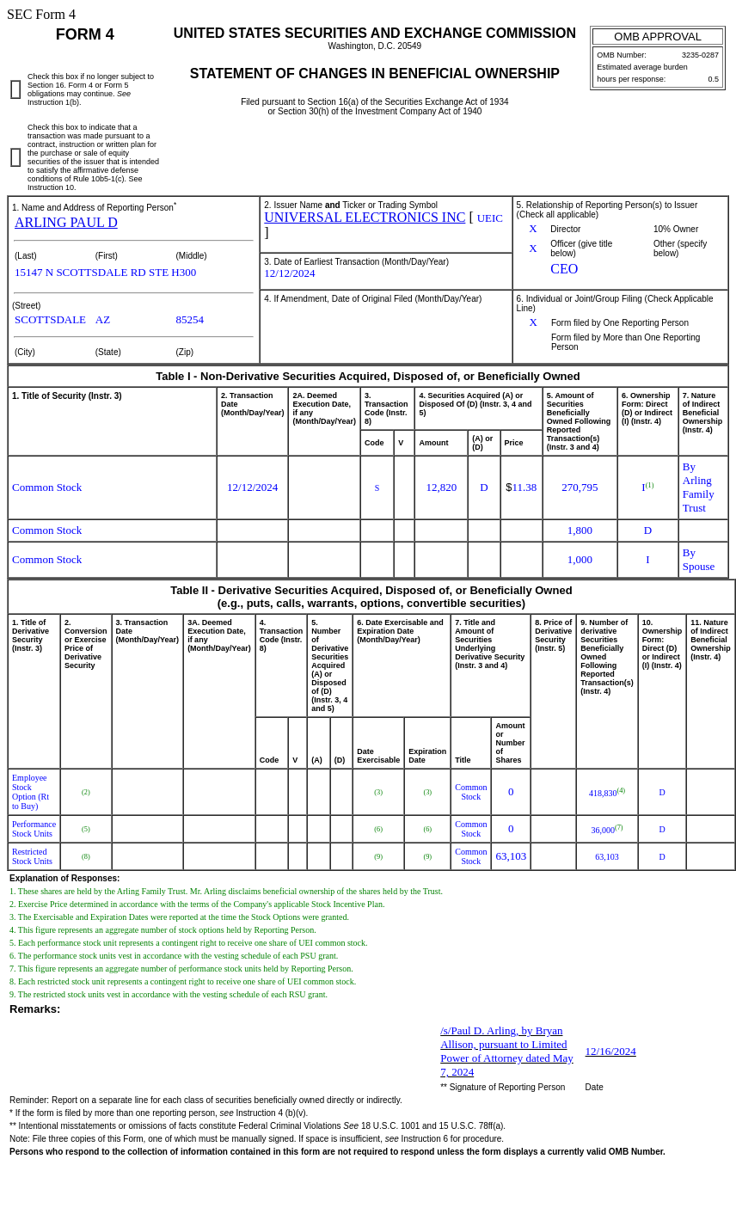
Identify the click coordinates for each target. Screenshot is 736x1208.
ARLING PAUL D (66, 222)
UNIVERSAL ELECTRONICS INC (364, 217)
